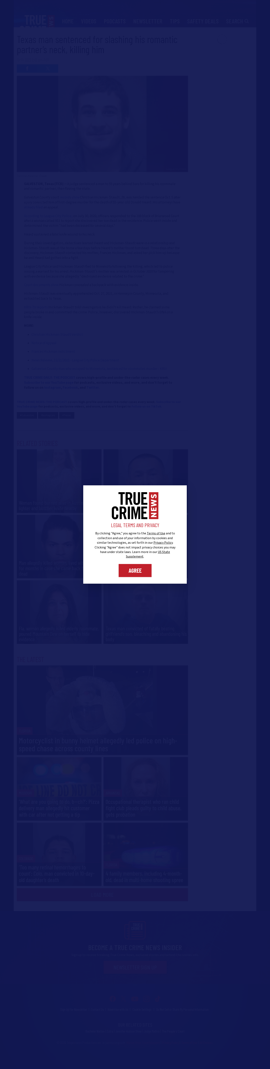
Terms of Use (156, 533)
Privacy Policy (163, 542)
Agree (135, 570)
